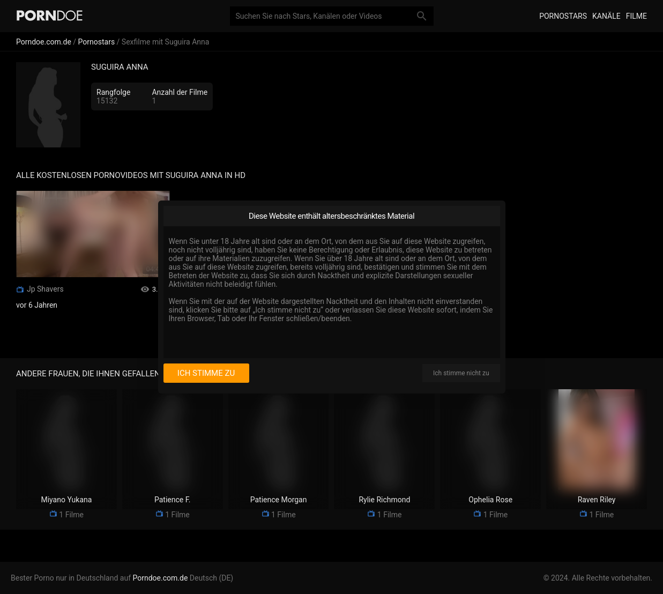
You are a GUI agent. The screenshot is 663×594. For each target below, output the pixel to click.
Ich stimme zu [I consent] (206, 373)
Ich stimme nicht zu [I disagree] (461, 373)
